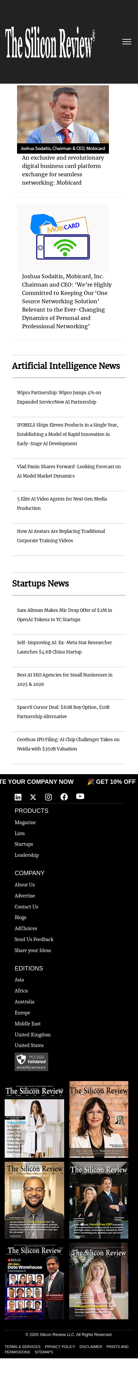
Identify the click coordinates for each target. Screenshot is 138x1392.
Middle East (28, 1024)
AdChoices (26, 928)
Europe (22, 1013)
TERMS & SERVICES (22, 1347)
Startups (24, 844)
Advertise (25, 896)
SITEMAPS (43, 1352)
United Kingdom (33, 1035)
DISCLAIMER (91, 1347)
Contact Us (26, 907)
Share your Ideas (33, 950)
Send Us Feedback (34, 939)
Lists (20, 833)
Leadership (27, 855)
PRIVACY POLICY (60, 1347)
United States (29, 1045)
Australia (24, 1002)
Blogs (20, 917)
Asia (19, 980)
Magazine (25, 822)
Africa (21, 991)
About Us (25, 885)
